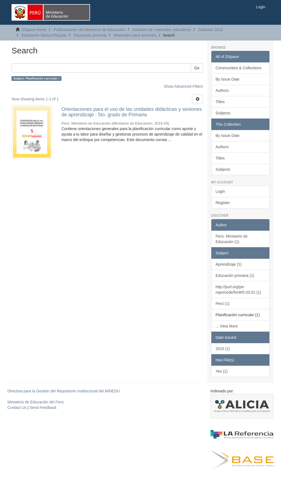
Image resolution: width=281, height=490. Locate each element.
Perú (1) (223, 303)
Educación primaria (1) (235, 275)
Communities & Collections (239, 68)
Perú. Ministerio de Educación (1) (232, 239)
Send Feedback (43, 407)
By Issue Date (228, 79)
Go (196, 68)
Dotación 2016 (210, 29)
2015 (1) (223, 348)
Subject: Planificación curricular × (36, 78)
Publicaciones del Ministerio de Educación (89, 29)
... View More (227, 326)
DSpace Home (34, 29)
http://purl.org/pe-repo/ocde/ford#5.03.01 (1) (238, 289)
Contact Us (16, 407)
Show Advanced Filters (183, 86)
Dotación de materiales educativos (161, 29)
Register (223, 202)
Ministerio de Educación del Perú (35, 402)
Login (220, 191)
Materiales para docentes (135, 35)
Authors (222, 90)
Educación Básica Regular (44, 35)
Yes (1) (222, 371)
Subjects (223, 113)
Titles (220, 102)
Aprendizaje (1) (229, 264)
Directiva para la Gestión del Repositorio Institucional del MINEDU (63, 391)
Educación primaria (90, 35)
